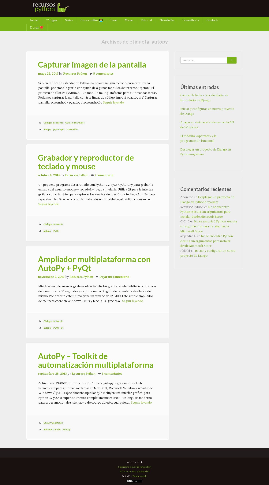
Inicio (34, 20)
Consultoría (190, 20)
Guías (69, 20)
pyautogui (58, 129)
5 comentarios (103, 73)
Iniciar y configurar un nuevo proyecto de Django (207, 111)
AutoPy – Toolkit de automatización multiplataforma (95, 360)
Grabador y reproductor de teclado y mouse (86, 162)
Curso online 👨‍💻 (91, 20)
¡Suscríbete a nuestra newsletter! (134, 467)
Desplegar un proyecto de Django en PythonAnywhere (205, 152)
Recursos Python (75, 73)
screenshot (72, 129)
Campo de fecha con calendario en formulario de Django (204, 98)
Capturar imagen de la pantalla (92, 64)
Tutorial (146, 20)
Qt (62, 328)
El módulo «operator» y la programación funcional (198, 138)
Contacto (213, 20)
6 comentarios (112, 373)
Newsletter (167, 20)
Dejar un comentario (114, 277)
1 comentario (104, 175)
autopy (47, 129)
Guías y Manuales (75, 123)
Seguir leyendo (113, 102)
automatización (52, 429)
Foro (113, 20)
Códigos (51, 20)
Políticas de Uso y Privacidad (134, 471)
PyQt (56, 231)
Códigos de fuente (53, 123)
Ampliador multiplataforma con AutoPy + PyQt (94, 263)
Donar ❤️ (36, 27)
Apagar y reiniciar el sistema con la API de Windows (207, 125)
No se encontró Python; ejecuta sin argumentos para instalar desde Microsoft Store (205, 211)
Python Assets (139, 476)
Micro (129, 20)
